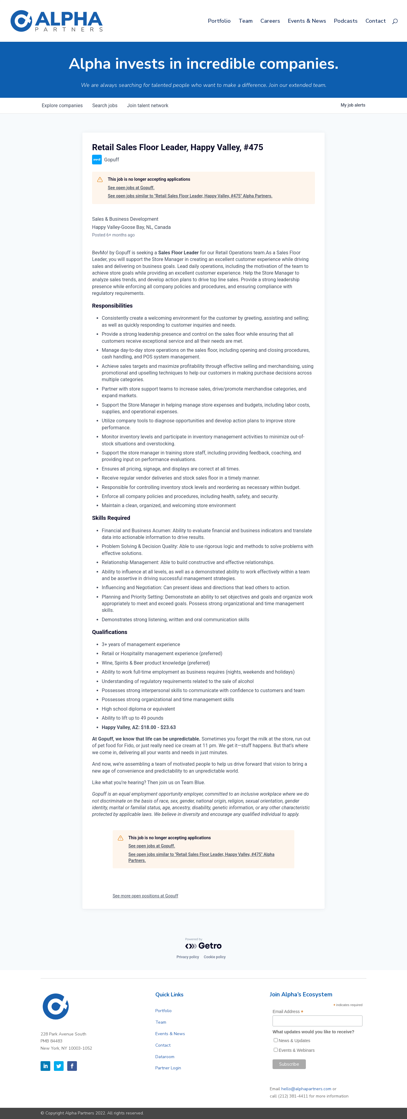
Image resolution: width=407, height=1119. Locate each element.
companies (62, 105)
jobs (104, 105)
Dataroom (164, 1057)
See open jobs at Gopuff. (131, 187)
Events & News (307, 22)
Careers (270, 22)
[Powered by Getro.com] (203, 943)
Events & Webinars (297, 1050)
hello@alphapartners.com (306, 1089)
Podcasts (346, 22)
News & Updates (294, 1040)
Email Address (288, 1012)
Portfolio (219, 22)
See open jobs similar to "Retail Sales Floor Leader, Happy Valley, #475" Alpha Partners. (190, 195)
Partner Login (168, 1068)
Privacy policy (188, 957)
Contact (376, 22)
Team (246, 22)
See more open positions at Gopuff (145, 895)
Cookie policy (215, 957)
